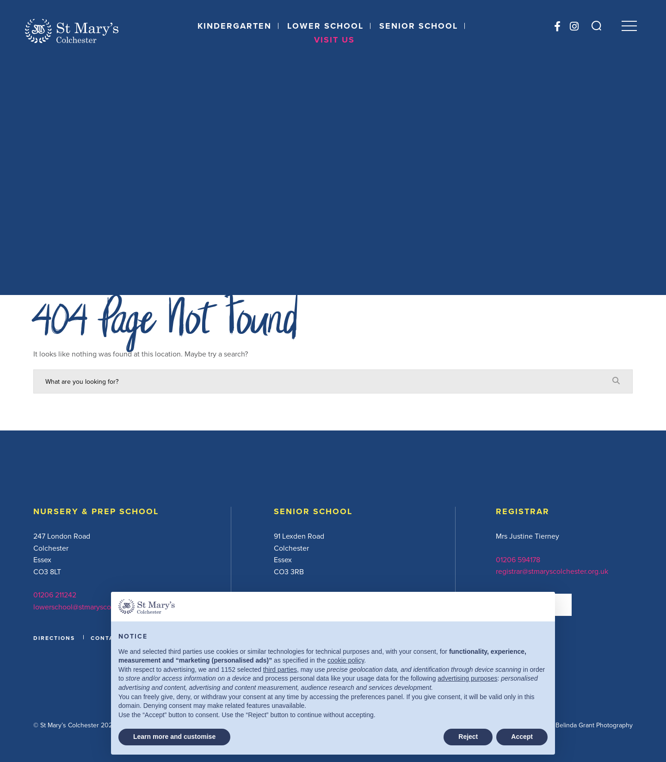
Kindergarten (234, 27)
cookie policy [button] (345, 660)
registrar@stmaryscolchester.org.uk (552, 571)
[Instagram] (572, 27)
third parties (280, 669)
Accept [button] (522, 736)
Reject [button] (468, 736)
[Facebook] (555, 27)
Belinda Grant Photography (594, 725)
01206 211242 (54, 595)
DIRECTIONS (54, 638)
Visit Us (334, 41)
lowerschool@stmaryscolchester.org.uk (96, 607)
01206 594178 (518, 559)
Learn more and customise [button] (174, 736)
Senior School (418, 27)
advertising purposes (467, 678)
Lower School (325, 27)
